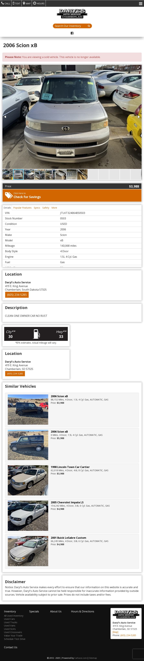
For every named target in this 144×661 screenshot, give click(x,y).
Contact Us (10, 647)
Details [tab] (7, 207)
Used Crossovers (13, 631)
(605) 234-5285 (17, 295)
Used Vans (9, 625)
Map (27, 3)
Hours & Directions (82, 611)
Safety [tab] (45, 207)
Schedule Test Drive (14, 638)
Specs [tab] (37, 207)
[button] (138, 67)
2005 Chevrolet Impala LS (67, 502)
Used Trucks (10, 621)
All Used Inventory (13, 615)
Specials (34, 611)
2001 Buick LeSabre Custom (68, 538)
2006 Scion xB (59, 396)
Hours (38, 3)
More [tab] (54, 207)
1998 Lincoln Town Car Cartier (70, 467)
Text (16, 3)
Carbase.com (80, 657)
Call (5, 3)
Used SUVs (10, 628)
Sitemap (93, 657)
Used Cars (9, 618)
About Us (55, 611)
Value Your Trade (13, 635)
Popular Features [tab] (22, 207)
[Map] (115, 631)
